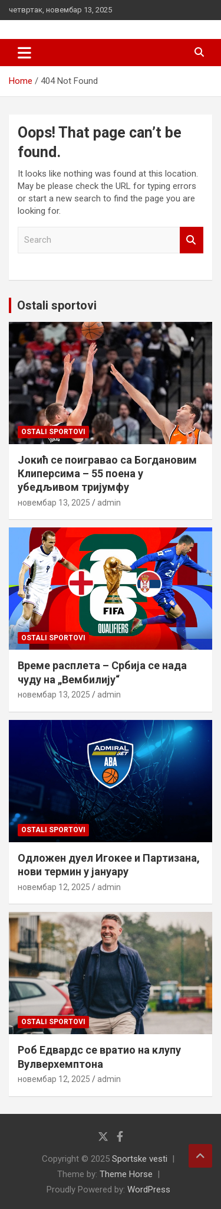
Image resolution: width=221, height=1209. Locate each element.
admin (109, 502)
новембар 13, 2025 (54, 502)
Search (191, 240)
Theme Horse (126, 1174)
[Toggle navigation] (24, 52)
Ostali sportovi (57, 305)
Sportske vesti (139, 1158)
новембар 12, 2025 (54, 887)
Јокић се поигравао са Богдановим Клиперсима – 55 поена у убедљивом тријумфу (107, 474)
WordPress (148, 1189)
